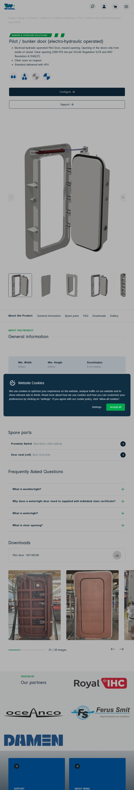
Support (67, 104)
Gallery (114, 315)
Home (11, 18)
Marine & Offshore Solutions (58, 18)
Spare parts (72, 315)
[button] (126, 6)
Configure (67, 91)
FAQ (85, 315)
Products (33, 18)
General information (49, 315)
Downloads (99, 315)
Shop (22, 18)
